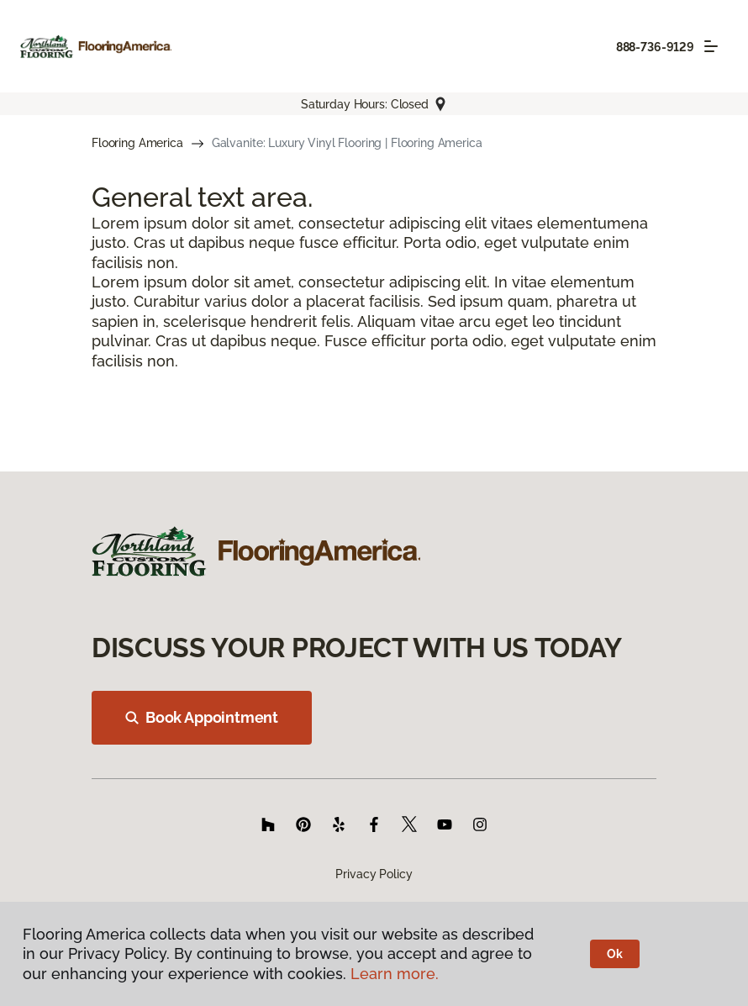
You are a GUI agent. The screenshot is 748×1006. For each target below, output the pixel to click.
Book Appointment (201, 717)
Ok (615, 954)
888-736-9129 (655, 47)
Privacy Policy (373, 874)
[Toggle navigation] (711, 46)
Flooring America (137, 143)
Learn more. (394, 973)
